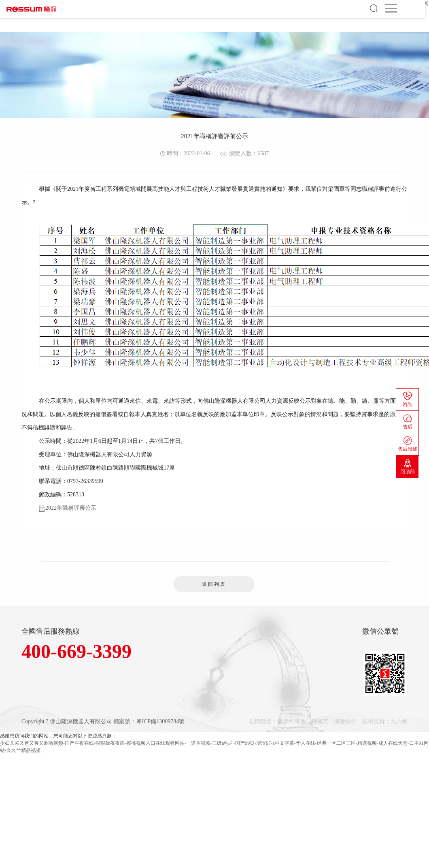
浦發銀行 (345, 721)
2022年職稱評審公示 (70, 508)
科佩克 (319, 721)
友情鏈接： (263, 721)
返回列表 (214, 584)
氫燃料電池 (291, 721)
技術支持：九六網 (385, 721)
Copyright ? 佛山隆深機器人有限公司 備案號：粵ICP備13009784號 (103, 721)
